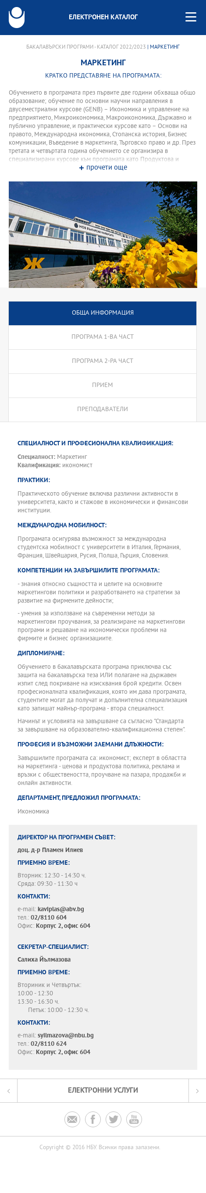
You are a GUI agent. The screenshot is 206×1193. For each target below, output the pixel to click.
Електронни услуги (103, 1090)
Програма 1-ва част (102, 337)
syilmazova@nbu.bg (66, 1036)
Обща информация (103, 313)
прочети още (106, 168)
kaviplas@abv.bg (61, 909)
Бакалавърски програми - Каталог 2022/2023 (86, 47)
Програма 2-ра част (102, 361)
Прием (102, 385)
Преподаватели (102, 409)
